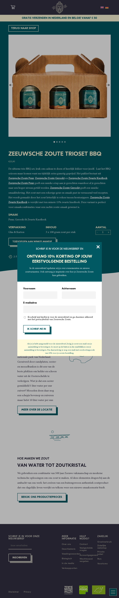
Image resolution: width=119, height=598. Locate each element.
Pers (99, 559)
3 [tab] (59, 142)
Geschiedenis (68, 549)
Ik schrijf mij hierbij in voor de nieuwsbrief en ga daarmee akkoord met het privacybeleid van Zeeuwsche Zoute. (60, 318)
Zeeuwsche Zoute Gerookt (50, 178)
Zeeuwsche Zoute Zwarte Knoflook (87, 178)
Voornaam (29, 289)
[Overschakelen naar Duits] (106, 7)
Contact (84, 544)
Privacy (27, 591)
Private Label (101, 552)
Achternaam (69, 289)
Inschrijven (19, 558)
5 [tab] (65, 142)
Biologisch (67, 558)
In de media (68, 563)
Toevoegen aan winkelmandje (32, 242)
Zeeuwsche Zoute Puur (21, 178)
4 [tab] (62, 142)
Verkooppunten (69, 568)
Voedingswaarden (71, 554)
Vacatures (102, 563)
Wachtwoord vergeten (86, 560)
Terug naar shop (23, 28)
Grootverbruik (104, 542)
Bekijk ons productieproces (41, 497)
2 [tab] (57, 142)
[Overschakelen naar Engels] (102, 7)
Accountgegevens (89, 555)
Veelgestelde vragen (86, 549)
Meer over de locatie (36, 409)
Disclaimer (13, 591)
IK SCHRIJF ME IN (36, 329)
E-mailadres (30, 303)
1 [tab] (54, 142)
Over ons (66, 544)
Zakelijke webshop (102, 546)
